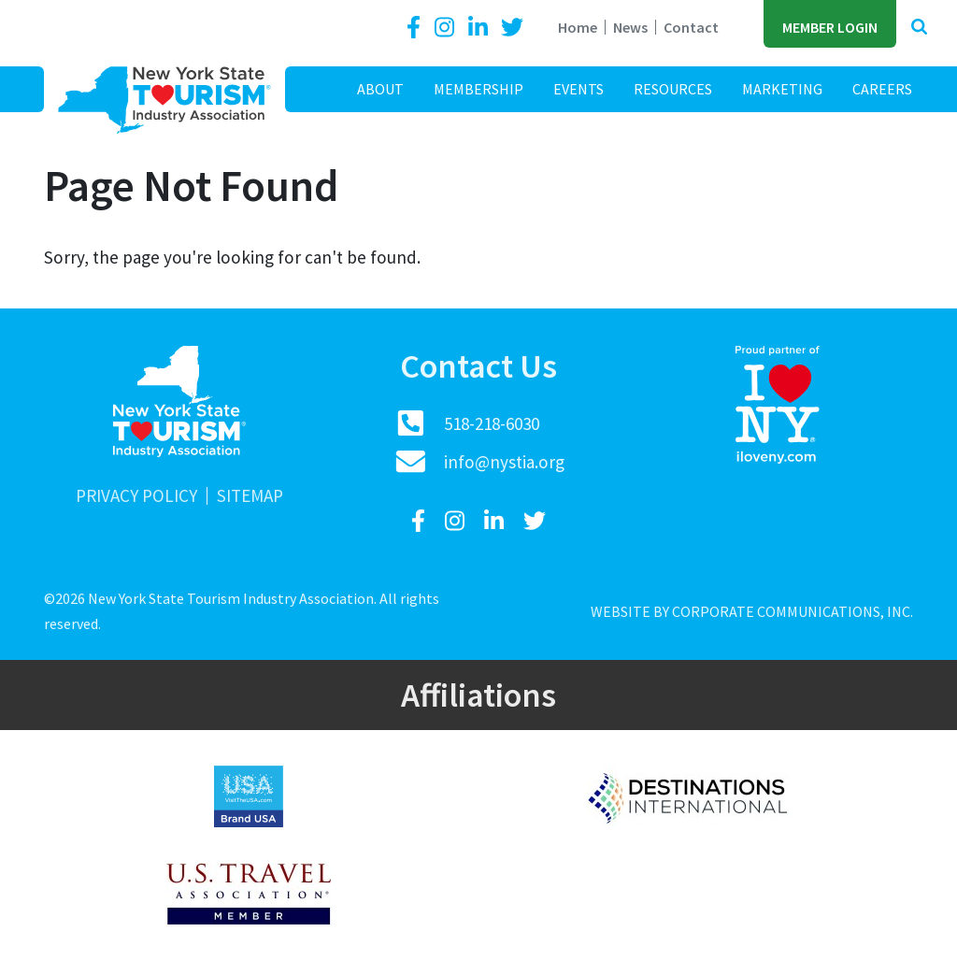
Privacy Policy (136, 496)
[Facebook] (417, 27)
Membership (478, 88)
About (380, 88)
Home (577, 27)
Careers (882, 88)
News (630, 27)
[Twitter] (512, 27)
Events (578, 88)
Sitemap (250, 496)
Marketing (782, 88)
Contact (691, 27)
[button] (919, 27)
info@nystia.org (504, 462)
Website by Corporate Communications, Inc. (752, 611)
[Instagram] (447, 27)
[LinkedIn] (480, 27)
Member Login (830, 27)
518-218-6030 (491, 423)
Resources (673, 88)
